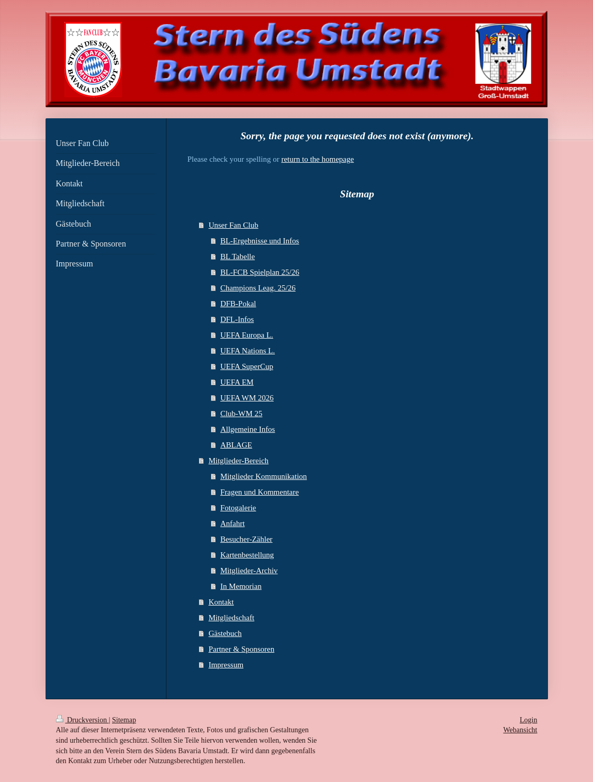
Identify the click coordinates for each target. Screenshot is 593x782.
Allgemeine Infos (247, 429)
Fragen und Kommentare (259, 492)
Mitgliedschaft (231, 617)
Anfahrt (232, 523)
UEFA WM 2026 (247, 398)
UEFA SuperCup (246, 366)
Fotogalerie (238, 508)
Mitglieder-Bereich (238, 460)
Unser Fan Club (233, 225)
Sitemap (124, 720)
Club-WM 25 (241, 413)
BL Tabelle (237, 256)
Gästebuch (224, 633)
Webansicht (521, 730)
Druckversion (82, 720)
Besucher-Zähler (246, 539)
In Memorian (241, 586)
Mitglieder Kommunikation (263, 476)
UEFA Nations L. (247, 351)
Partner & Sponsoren (241, 649)
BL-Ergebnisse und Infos (259, 241)
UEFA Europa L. (246, 335)
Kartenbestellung (247, 555)
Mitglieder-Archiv (249, 570)
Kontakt (220, 602)
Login (528, 720)
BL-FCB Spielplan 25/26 (259, 272)
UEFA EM (236, 382)
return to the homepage (317, 159)
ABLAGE (236, 445)
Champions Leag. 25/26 (258, 288)
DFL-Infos (237, 319)
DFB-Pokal (238, 303)
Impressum (225, 665)
